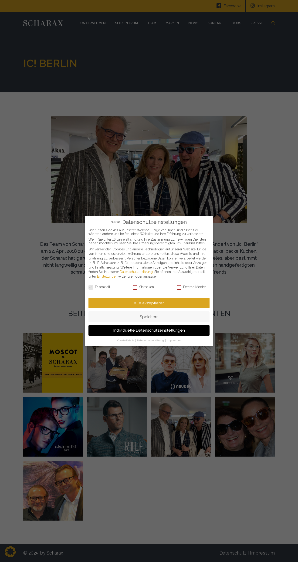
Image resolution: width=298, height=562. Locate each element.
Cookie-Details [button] (126, 339)
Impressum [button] (174, 339)
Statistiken (143, 286)
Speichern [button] (149, 315)
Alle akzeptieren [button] (149, 302)
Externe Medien (192, 286)
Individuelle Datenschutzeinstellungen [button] (149, 329)
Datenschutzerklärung (136, 271)
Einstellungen (107, 276)
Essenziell (99, 286)
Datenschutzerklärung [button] (151, 339)
